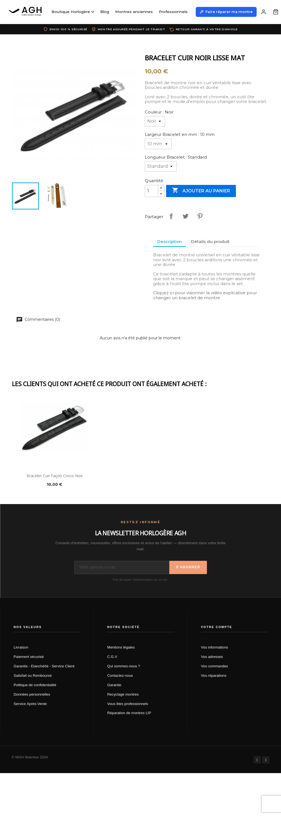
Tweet (185, 216)
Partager (171, 216)
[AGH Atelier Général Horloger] (26, 12)
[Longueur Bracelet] (161, 166)
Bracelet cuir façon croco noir (55, 475)
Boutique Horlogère (72, 11)
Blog (104, 11)
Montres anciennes (134, 11)
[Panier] (275, 12)
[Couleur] (155, 121)
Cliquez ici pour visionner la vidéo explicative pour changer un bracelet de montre (205, 295)
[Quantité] (151, 191)
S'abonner (188, 567)
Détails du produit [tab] (210, 241)
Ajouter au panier (201, 191)
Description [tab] (169, 241)
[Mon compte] (263, 12)
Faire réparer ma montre (226, 12)
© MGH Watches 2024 (30, 757)
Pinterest (199, 216)
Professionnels (173, 11)
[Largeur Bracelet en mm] (158, 144)
